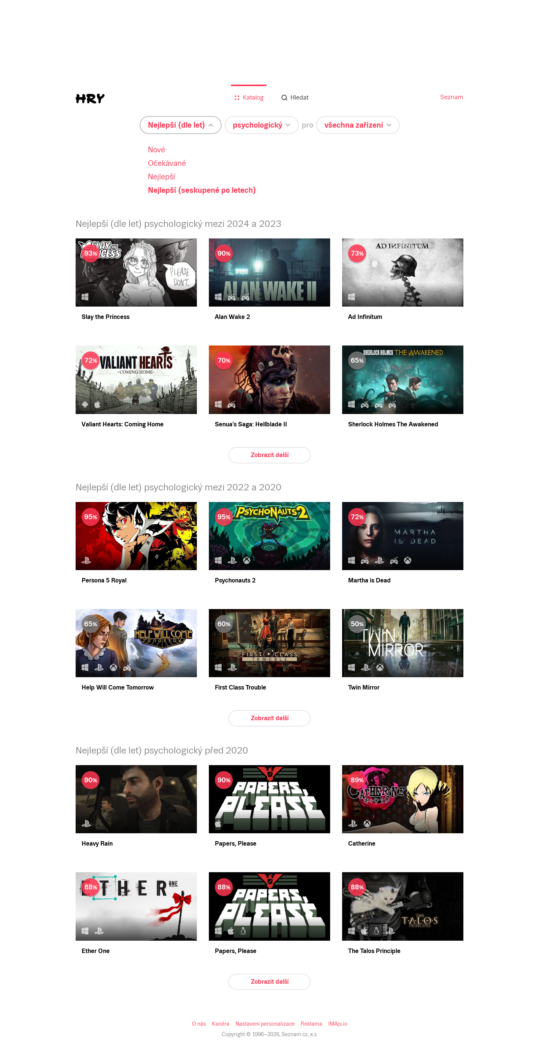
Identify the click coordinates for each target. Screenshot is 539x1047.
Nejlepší (159, 177)
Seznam (452, 97)
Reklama (310, 1024)
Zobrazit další (269, 455)
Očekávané (164, 163)
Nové (154, 150)
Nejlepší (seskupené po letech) (200, 190)
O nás (201, 1024)
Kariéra (222, 1024)
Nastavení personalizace (265, 1024)
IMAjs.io (336, 1024)
